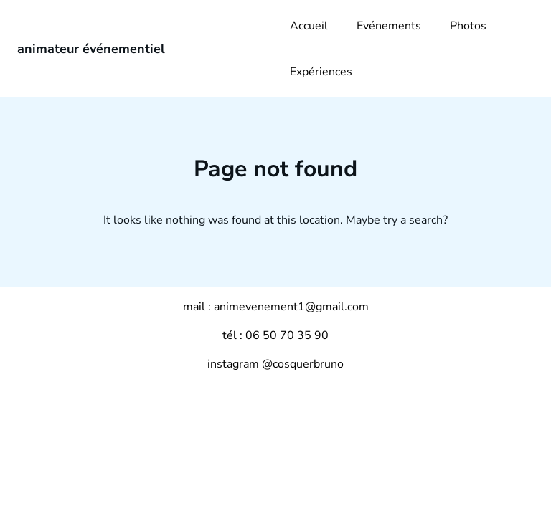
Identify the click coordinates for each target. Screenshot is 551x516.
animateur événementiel (91, 48)
